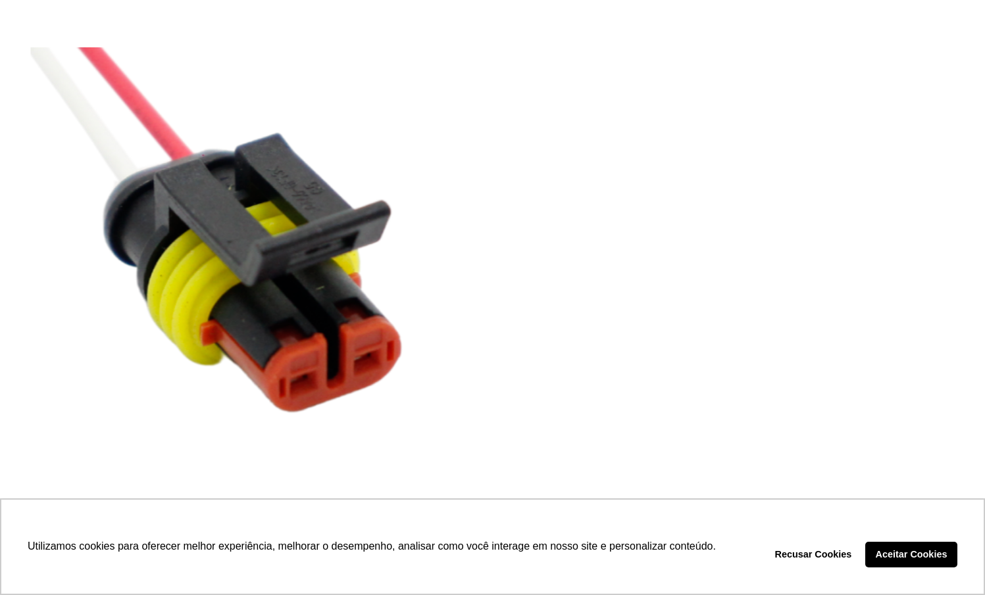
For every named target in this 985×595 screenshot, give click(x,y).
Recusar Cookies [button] (813, 554)
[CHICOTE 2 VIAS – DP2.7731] (252, 269)
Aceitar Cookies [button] (911, 554)
